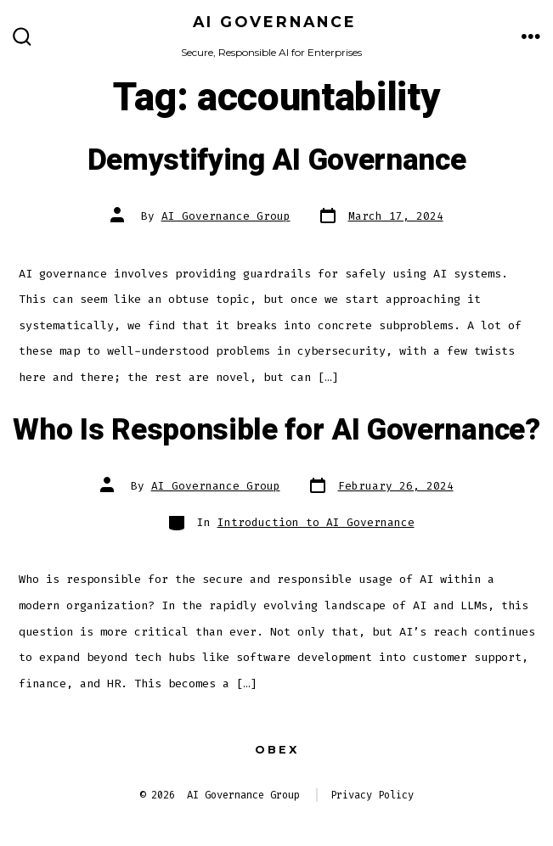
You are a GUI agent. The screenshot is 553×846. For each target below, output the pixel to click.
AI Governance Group (226, 216)
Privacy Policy (372, 795)
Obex (277, 749)
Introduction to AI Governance (316, 522)
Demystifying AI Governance (276, 160)
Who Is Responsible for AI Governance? (276, 430)
